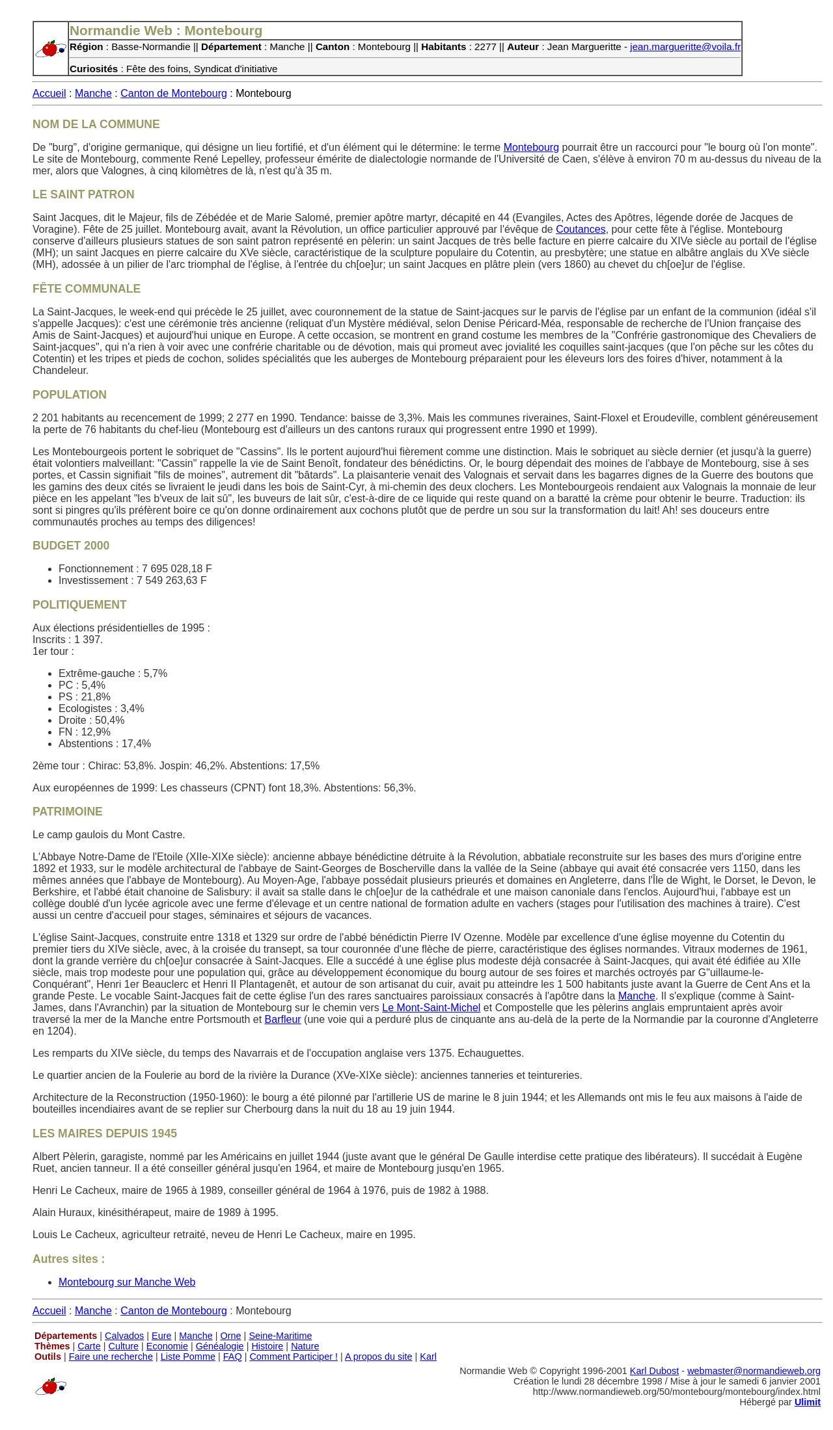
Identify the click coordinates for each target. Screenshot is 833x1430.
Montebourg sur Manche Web (127, 1282)
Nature (305, 1346)
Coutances (581, 229)
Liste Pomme (188, 1356)
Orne (231, 1336)
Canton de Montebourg (173, 93)
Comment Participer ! (293, 1356)
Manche (93, 93)
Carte (88, 1346)
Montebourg (531, 147)
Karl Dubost (654, 1371)
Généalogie (220, 1346)
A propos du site (379, 1356)
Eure (162, 1336)
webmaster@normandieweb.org (754, 1371)
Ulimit (808, 1402)
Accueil (49, 93)
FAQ (232, 1356)
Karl (428, 1356)
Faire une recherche (111, 1356)
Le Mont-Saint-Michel (431, 1007)
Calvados (124, 1336)
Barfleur (283, 1019)
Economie (167, 1346)
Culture (123, 1346)
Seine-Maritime (280, 1336)
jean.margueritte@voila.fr (685, 46)
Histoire (267, 1346)
